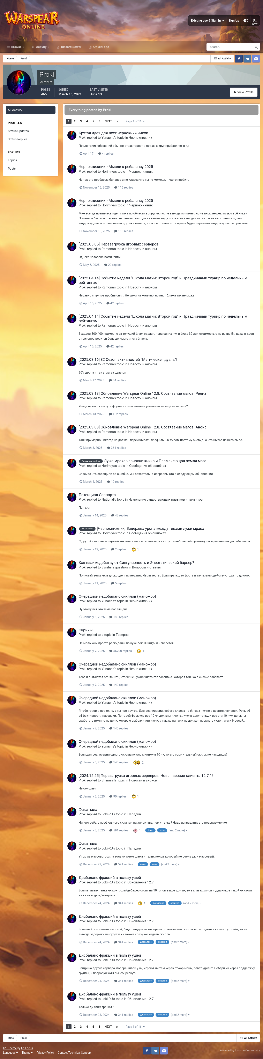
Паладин (134, 814)
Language (10, 1052)
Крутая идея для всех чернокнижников (113, 133)
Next (108, 121)
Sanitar (107, 567)
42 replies (115, 303)
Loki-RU (107, 814)
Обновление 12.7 (140, 882)
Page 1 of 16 (135, 121)
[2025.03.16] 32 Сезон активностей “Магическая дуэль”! (128, 359)
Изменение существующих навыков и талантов (165, 499)
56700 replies (120, 651)
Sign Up (233, 20)
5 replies (119, 583)
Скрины (86, 630)
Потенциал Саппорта (97, 495)
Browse (16, 47)
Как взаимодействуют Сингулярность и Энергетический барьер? (136, 562)
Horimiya (108, 172)
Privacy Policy (45, 1052)
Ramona (108, 249)
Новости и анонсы (142, 249)
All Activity (15, 110)
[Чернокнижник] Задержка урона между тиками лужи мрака (150, 528)
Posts (12, 168)
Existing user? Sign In (207, 20)
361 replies (116, 448)
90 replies (118, 796)
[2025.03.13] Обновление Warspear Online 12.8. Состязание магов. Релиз (142, 393)
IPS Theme (10, 1048)
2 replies (119, 549)
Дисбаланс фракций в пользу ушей (110, 877)
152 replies (118, 414)
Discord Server (70, 47)
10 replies (115, 482)
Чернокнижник (140, 138)
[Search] (215, 47)
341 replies (123, 903)
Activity (41, 47)
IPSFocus (27, 1048)
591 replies (118, 830)
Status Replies (17, 139)
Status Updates (18, 131)
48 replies (119, 515)
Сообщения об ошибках (147, 466)
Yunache (108, 138)
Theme (27, 1052)
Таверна (122, 635)
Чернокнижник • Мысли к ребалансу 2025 (116, 166)
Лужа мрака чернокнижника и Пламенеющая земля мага (155, 461)
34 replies (117, 380)
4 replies (106, 153)
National (108, 499)
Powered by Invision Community (240, 1050)
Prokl (82, 138)
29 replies (112, 265)
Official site (100, 47)
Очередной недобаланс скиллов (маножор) (117, 596)
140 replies (118, 617)
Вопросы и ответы (146, 567)
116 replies (123, 187)
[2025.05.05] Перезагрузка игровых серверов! (119, 244)
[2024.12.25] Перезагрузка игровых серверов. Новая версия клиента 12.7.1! (146, 775)
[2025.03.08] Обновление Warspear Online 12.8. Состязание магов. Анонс (142, 427)
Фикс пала (88, 809)
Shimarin (108, 780)
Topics (12, 160)
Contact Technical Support (74, 1052)
